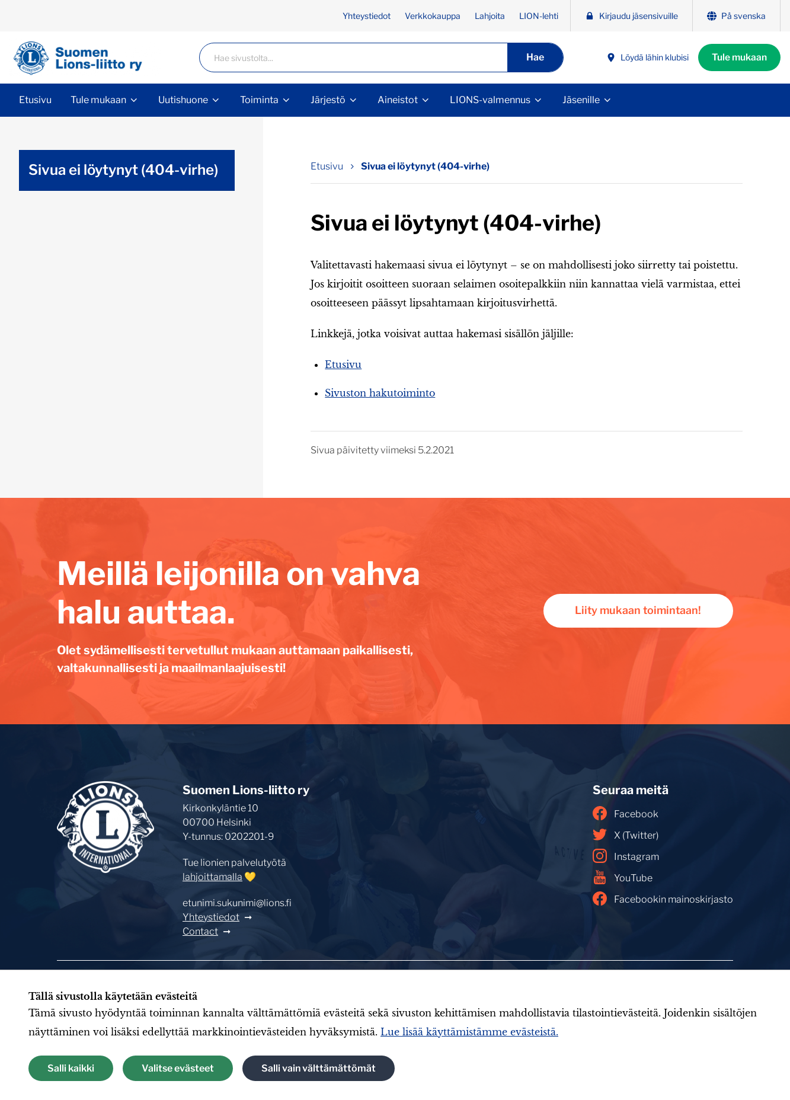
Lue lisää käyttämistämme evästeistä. (469, 1032)
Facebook (625, 813)
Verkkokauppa (432, 16)
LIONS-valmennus (490, 99)
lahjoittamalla (212, 876)
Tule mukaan (738, 57)
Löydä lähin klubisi (645, 58)
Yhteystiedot (367, 16)
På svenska (736, 16)
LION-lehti (538, 16)
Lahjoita (490, 16)
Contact (200, 931)
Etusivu (35, 99)
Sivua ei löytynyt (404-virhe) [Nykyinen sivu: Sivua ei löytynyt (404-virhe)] (425, 166)
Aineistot (398, 99)
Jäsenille (581, 99)
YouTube (623, 877)
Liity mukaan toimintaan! (636, 611)
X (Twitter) (625, 834)
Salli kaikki (70, 1068)
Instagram (626, 856)
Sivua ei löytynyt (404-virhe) (123, 169)
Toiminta (259, 99)
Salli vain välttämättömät (318, 1068)
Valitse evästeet (178, 1068)
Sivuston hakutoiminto (380, 393)
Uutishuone (183, 99)
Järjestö (328, 99)
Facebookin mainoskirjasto (663, 898)
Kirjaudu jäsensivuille (631, 16)
